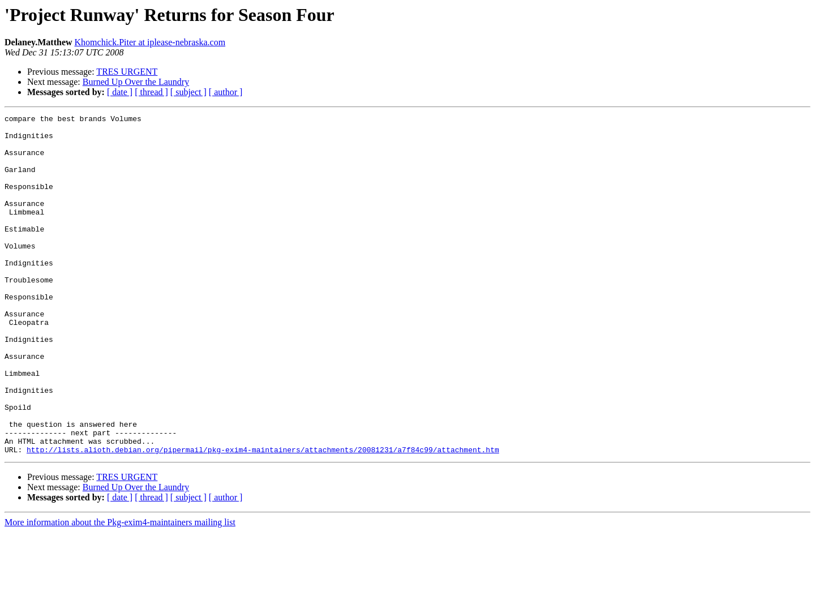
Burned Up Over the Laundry (136, 82)
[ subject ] (188, 92)
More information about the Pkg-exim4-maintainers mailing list (120, 590)
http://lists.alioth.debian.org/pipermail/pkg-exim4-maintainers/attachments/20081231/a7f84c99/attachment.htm (263, 517)
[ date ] (119, 92)
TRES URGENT (126, 71)
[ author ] (226, 92)
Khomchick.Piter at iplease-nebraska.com (150, 42)
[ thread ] (151, 92)
